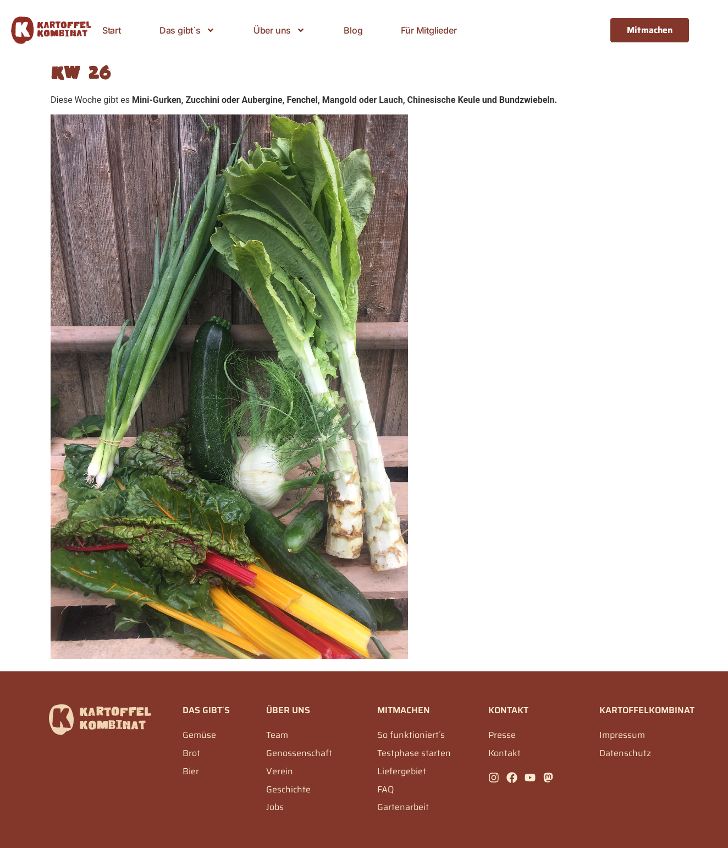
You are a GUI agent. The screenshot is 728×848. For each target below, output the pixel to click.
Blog (353, 30)
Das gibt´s (187, 30)
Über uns (279, 30)
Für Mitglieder (428, 30)
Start (111, 30)
